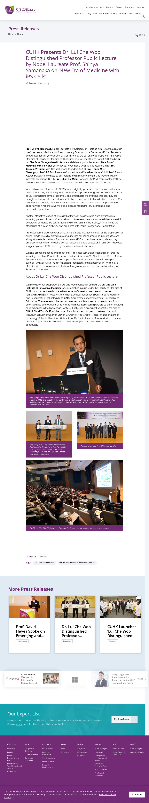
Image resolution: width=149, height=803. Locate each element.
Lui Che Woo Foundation (44, 562)
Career (119, 7)
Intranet (141, 7)
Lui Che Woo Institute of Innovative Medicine (77, 562)
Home (11, 34)
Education (44, 556)
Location (129, 7)
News (20, 34)
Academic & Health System (99, 7)
